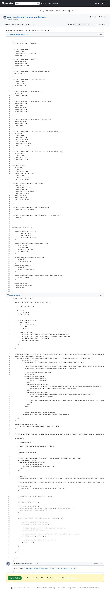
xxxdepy (11, 17)
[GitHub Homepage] (12, 588)
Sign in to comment (69, 578)
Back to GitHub (53, 3)
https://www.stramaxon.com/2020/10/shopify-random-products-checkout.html (51, 568)
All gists (43, 3)
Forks (30, 25)
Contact (63, 588)
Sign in (96, 3)
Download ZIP (102, 24)
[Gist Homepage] (7, 3)
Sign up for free (15, 578)
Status (45, 588)
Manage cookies (71, 588)
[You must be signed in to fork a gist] (102, 17)
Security (39, 588)
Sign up (105, 3)
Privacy (34, 588)
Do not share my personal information (88, 588)
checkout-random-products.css (31, 17)
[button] (93, 24)
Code (7, 24)
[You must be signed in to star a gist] (93, 17)
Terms (28, 588)
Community (52, 588)
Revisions (18, 25)
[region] (55, 164)
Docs (58, 588)
